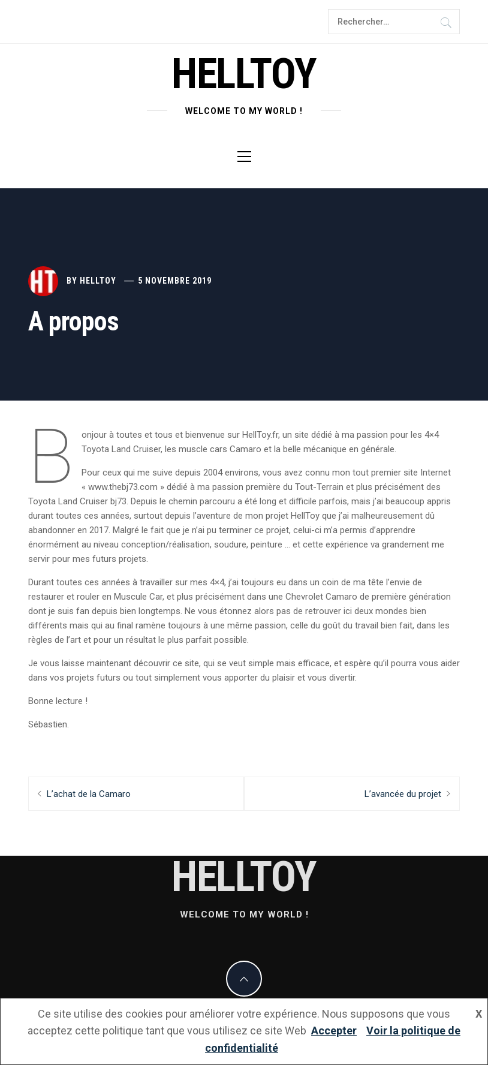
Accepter (334, 1030)
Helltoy (98, 280)
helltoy (244, 73)
